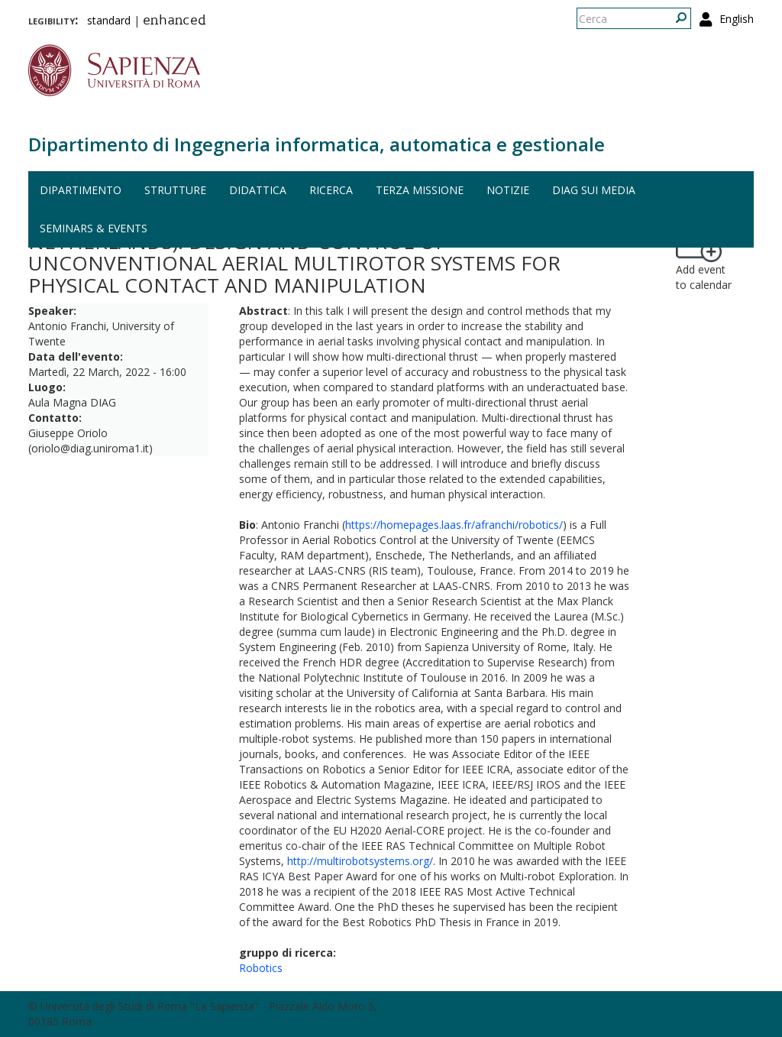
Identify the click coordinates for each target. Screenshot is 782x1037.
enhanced (174, 21)
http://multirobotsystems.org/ (360, 861)
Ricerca (331, 190)
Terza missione (420, 190)
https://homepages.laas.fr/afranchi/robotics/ (454, 524)
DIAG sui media (593, 190)
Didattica (257, 190)
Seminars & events (93, 228)
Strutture (175, 190)
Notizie (507, 190)
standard (109, 20)
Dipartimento (80, 190)
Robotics (261, 968)
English (736, 18)
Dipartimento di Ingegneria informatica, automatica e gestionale (316, 144)
